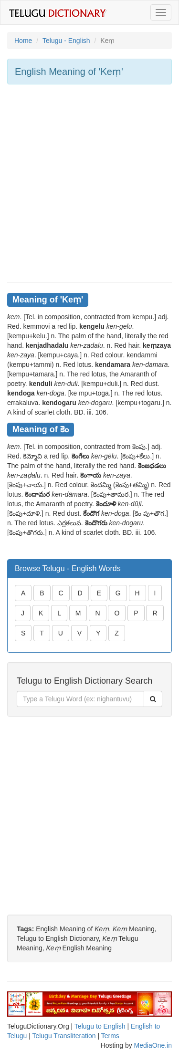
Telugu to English (100, 1026)
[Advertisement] (89, 183)
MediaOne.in (153, 1045)
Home (23, 40)
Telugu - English (66, 40)
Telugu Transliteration (63, 1036)
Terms (110, 1036)
